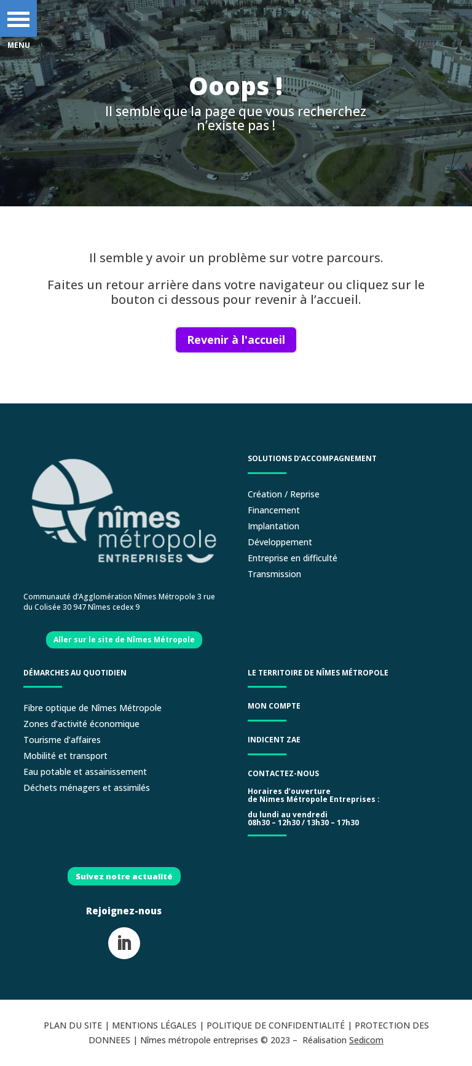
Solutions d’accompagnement (312, 458)
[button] (18, 18)
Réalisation (343, 1040)
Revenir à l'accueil (236, 339)
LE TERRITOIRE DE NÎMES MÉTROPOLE (318, 672)
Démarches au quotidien (75, 672)
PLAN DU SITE (73, 1025)
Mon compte (274, 706)
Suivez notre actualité (124, 876)
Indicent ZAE (275, 739)
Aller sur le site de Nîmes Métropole (124, 639)
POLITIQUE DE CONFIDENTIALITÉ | (280, 1025)
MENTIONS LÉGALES (154, 1025)
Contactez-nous (283, 773)
